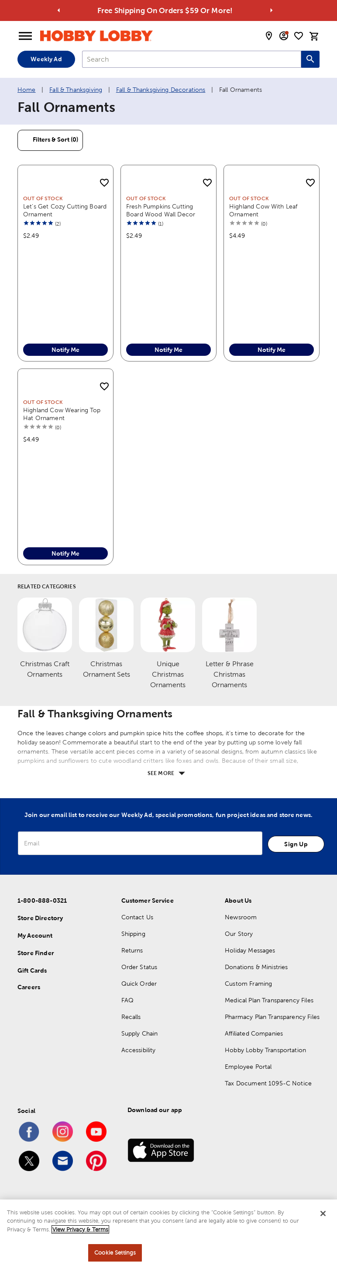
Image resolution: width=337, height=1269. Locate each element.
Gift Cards (32, 970)
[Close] (323, 1214)
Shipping (133, 933)
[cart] (314, 36)
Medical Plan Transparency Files (269, 1000)
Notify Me (65, 349)
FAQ (127, 1000)
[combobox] (191, 59)
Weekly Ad (46, 59)
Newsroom (241, 917)
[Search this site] (310, 59)
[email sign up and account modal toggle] (283, 35)
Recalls (131, 1016)
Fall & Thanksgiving (75, 89)
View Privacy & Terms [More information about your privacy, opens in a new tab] (80, 1230)
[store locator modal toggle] (269, 35)
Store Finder (35, 952)
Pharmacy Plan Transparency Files (272, 1016)
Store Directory (40, 917)
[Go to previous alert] (58, 10)
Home (26, 89)
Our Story (239, 933)
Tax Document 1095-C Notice (268, 1083)
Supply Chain (139, 1033)
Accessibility (138, 1049)
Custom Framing (248, 983)
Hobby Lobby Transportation (265, 1049)
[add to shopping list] (104, 183)
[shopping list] (298, 35)
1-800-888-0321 (42, 900)
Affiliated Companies (254, 1033)
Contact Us (137, 917)
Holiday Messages (250, 950)
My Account (35, 935)
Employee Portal (248, 1066)
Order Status (139, 966)
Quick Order (139, 983)
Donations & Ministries (256, 966)
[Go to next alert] (271, 10)
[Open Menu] (25, 36)
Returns (132, 950)
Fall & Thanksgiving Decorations (161, 89)
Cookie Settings (115, 1253)
